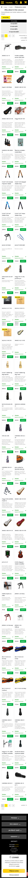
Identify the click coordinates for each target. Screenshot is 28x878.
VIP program (14, 848)
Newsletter (14, 851)
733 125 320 (11, 844)
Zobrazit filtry (6, 17)
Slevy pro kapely (14, 850)
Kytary (5, 7)
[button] (14, 818)
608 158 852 (11, 846)
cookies (17, 866)
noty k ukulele (13, 12)
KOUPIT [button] (10, 71)
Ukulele (11, 7)
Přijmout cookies (14, 871)
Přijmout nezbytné (14, 875)
